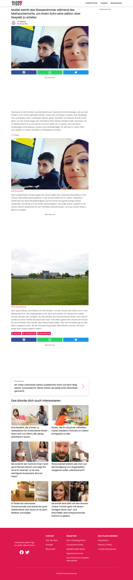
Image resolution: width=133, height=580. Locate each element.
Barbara (23, 21)
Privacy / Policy (105, 544)
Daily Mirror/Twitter (17, 191)
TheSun (16, 135)
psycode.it (50, 549)
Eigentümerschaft (74, 553)
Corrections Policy (74, 544)
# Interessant (44, 333)
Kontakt (49, 544)
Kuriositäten (91, 3)
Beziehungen (116, 3)
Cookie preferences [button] (107, 549)
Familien (104, 3)
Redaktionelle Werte (75, 549)
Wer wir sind (52, 540)
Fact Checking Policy (76, 540)
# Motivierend (29, 333)
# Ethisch (16, 333)
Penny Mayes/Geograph (18, 306)
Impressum (103, 540)
